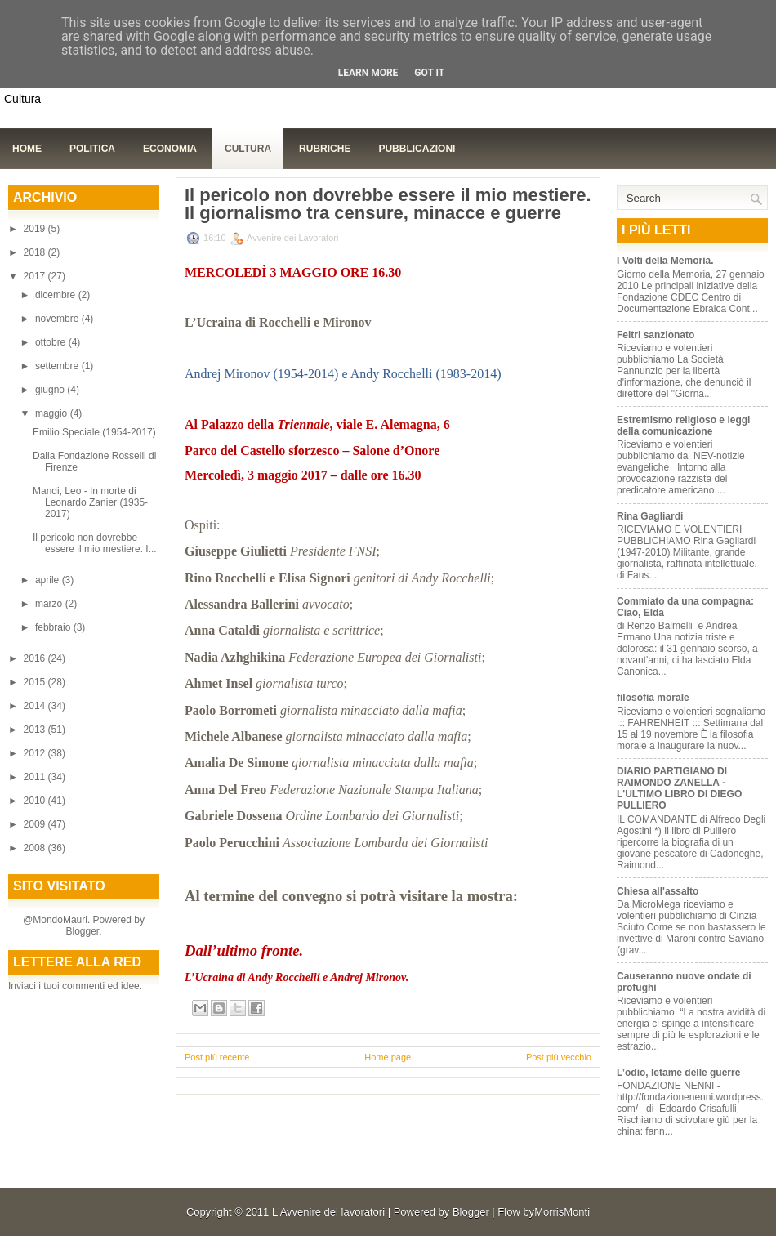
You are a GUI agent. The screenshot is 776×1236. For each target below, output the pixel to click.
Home (27, 148)
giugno (51, 389)
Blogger (82, 931)
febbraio (54, 627)
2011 (36, 777)
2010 (36, 800)
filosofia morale (653, 697)
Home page (387, 1057)
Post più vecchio (558, 1057)
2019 (36, 228)
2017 (36, 276)
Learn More (368, 72)
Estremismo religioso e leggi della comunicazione (683, 425)
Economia (170, 148)
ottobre (52, 342)
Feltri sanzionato (655, 335)
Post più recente (217, 1057)
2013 (36, 729)
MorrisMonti (562, 1212)
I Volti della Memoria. (665, 260)
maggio (52, 413)
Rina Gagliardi (650, 516)
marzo (50, 603)
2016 (36, 658)
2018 (36, 252)
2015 (36, 682)
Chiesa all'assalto (657, 891)
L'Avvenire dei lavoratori (328, 1212)
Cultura (248, 148)
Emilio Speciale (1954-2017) (94, 432)
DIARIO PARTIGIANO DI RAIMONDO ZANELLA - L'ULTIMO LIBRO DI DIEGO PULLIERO (679, 788)
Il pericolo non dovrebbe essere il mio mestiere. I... (95, 543)
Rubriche (324, 148)
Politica (92, 148)
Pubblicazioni (416, 148)
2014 (36, 706)
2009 (36, 824)
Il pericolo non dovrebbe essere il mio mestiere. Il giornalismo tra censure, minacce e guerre (388, 204)
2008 (36, 848)
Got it (429, 72)
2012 (36, 753)
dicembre (56, 295)
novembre (58, 318)
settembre (58, 366)
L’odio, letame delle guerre (678, 1072)
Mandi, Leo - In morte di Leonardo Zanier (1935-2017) (90, 502)
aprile (48, 580)
